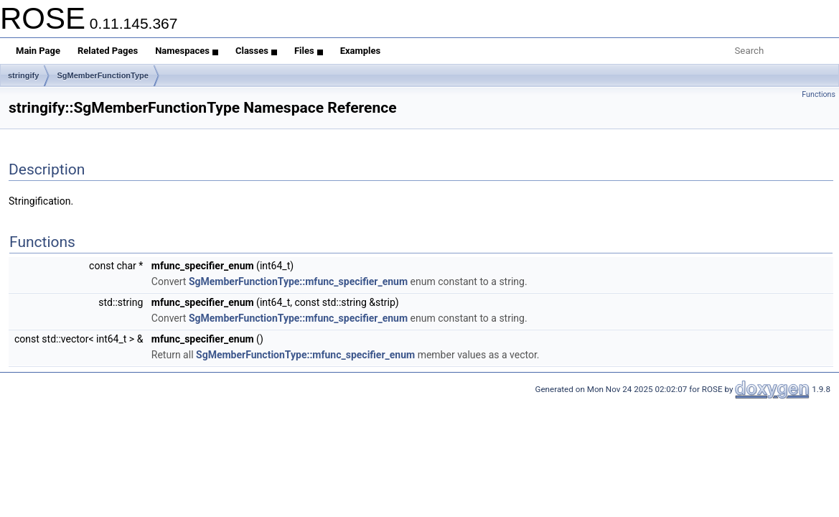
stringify (23, 75)
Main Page (38, 50)
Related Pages (108, 50)
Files (308, 50)
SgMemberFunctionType (103, 75)
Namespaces (186, 50)
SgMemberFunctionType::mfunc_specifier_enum (298, 281)
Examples (360, 50)
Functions (818, 94)
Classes (256, 50)
